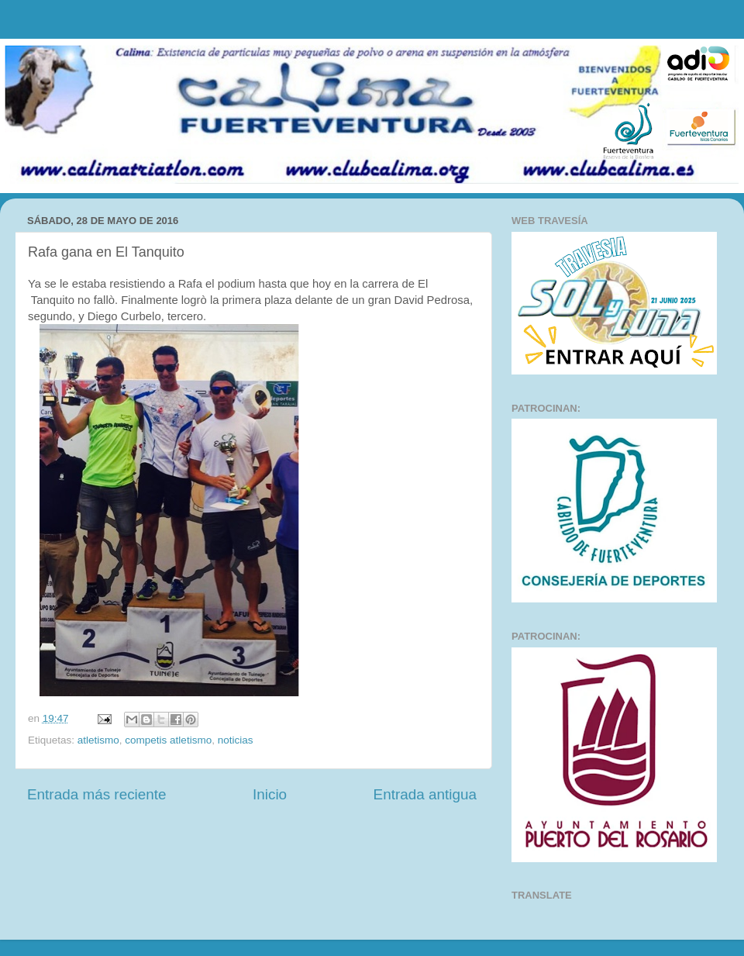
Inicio (270, 794)
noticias (235, 740)
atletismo (98, 740)
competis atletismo (168, 740)
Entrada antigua (425, 794)
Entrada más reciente (97, 794)
